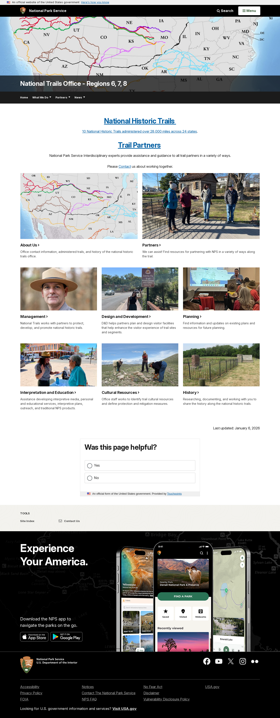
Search (225, 11)
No (96, 478)
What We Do (41, 97)
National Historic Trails (140, 121)
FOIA (24, 699)
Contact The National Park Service (109, 693)
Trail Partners (139, 145)
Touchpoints (174, 493)
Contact (125, 166)
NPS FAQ (89, 699)
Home (24, 97)
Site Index (27, 521)
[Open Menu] (249, 10)
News (79, 97)
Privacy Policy (31, 693)
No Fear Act (152, 687)
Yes (97, 465)
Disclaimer (151, 693)
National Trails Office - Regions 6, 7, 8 (73, 83)
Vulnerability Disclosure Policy (166, 699)
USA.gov (212, 687)
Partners (62, 97)
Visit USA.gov (124, 708)
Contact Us (69, 521)
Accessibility (29, 687)
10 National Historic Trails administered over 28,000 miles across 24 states (139, 131)
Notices (88, 687)
